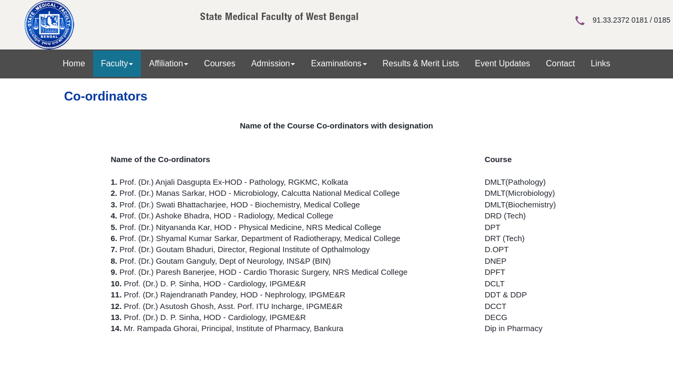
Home (74, 63)
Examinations (338, 63)
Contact (560, 63)
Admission (273, 63)
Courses (220, 63)
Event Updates (502, 63)
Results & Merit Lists (421, 63)
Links (600, 63)
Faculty (117, 63)
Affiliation (168, 63)
